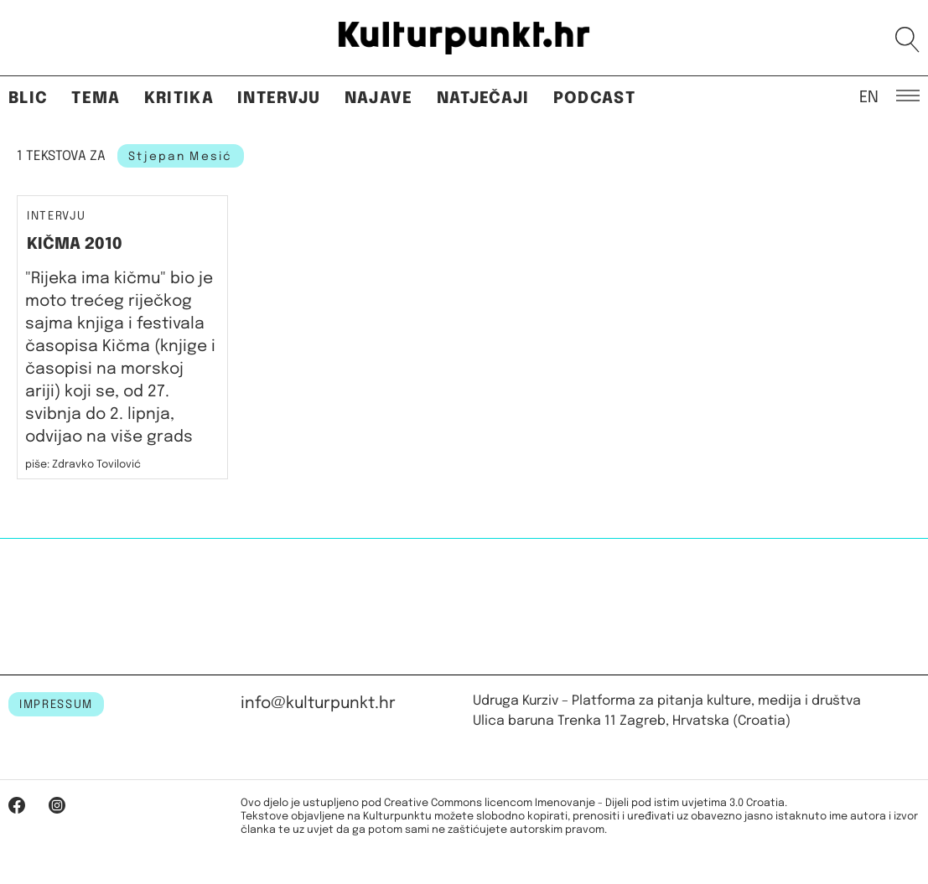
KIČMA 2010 (74, 244)
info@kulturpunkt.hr (318, 703)
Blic (28, 98)
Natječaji (483, 98)
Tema (95, 98)
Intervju (279, 98)
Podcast (594, 98)
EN (869, 96)
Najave (379, 98)
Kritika (179, 98)
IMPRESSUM (56, 705)
